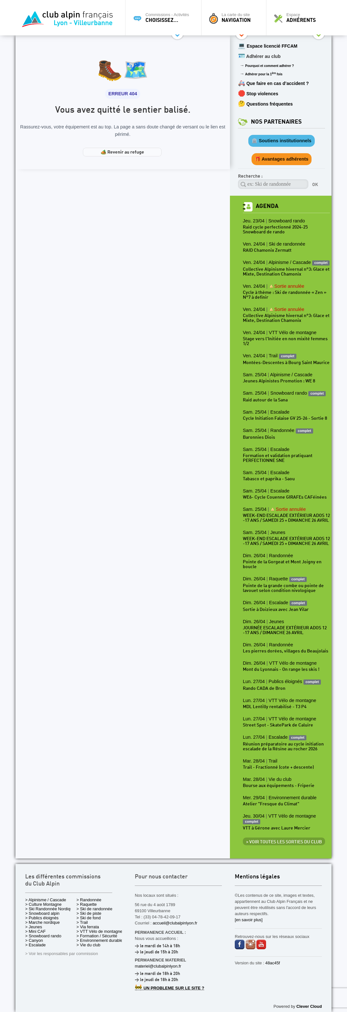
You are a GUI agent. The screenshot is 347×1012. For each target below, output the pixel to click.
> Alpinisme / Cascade (45, 899)
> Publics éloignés (42, 917)
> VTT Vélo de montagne (99, 931)
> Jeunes (33, 926)
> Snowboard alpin (42, 913)
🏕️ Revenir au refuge (122, 152)
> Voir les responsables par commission (61, 953)
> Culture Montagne (43, 904)
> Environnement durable (99, 940)
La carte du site (235, 17)
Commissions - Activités (165, 17)
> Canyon (34, 940)
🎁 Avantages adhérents (282, 159)
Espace (300, 17)
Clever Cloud (309, 1006)
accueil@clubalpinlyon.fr (175, 923)
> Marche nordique (42, 922)
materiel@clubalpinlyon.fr (158, 966)
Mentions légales (257, 877)
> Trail (82, 922)
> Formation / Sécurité (96, 935)
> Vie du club (88, 944)
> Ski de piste (88, 913)
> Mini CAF (35, 931)
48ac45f (272, 962)
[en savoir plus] (249, 919)
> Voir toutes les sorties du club (284, 842)
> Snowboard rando (43, 935)
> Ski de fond (88, 917)
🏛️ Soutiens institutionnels (281, 140)
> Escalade (35, 944)
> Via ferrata (87, 926)
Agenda (267, 206)
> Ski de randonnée (94, 908)
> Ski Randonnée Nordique (50, 908)
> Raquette (86, 904)
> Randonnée (88, 899)
